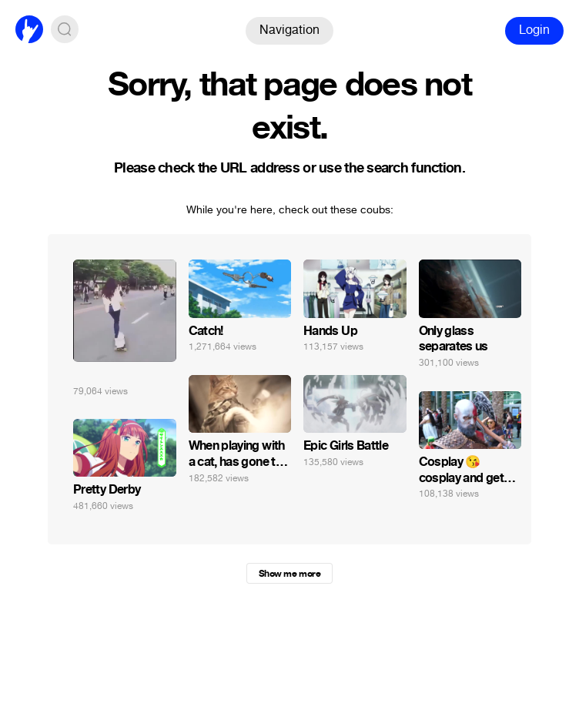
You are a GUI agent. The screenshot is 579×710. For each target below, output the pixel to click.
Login (534, 30)
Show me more (289, 574)
